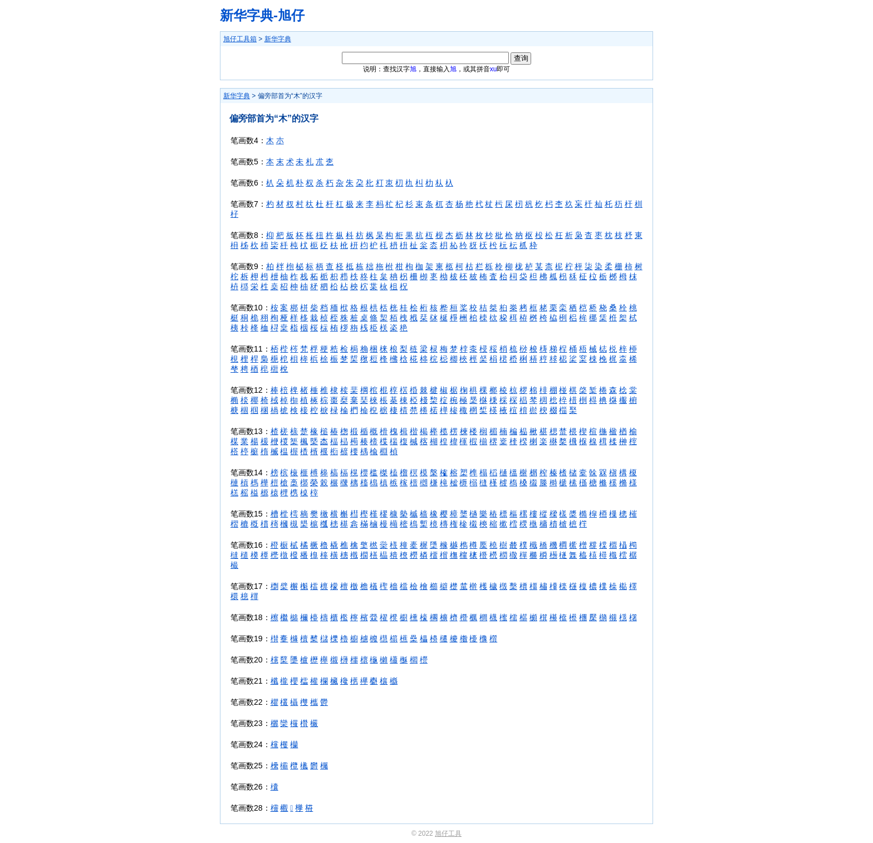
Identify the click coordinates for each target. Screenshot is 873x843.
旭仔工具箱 (240, 39)
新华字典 (277, 39)
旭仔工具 (448, 833)
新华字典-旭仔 (262, 15)
